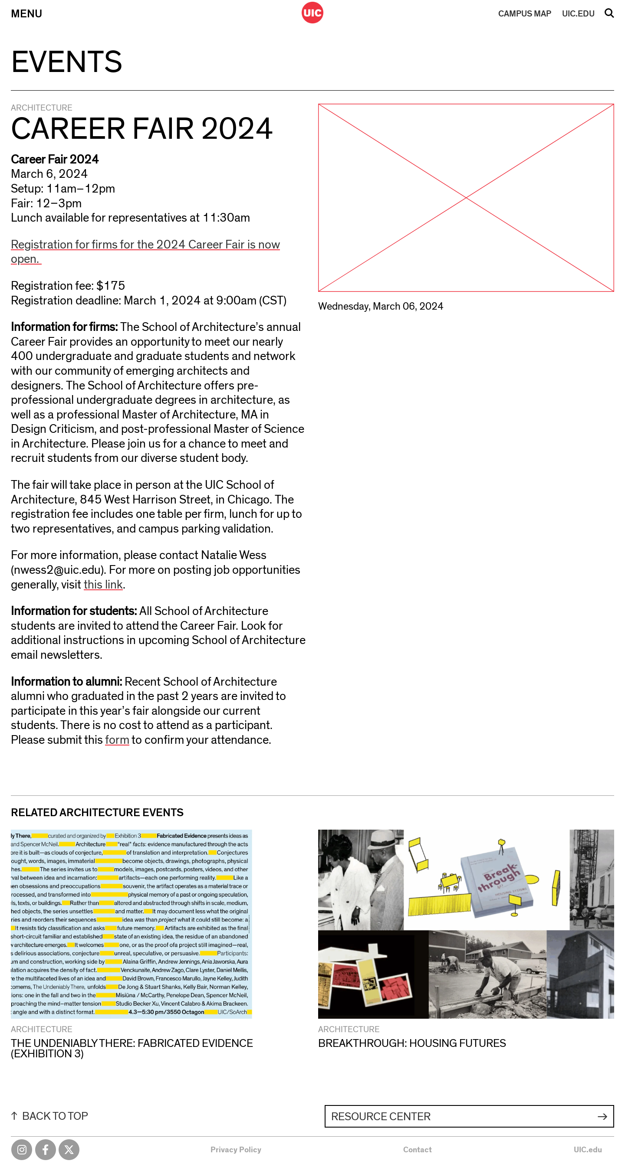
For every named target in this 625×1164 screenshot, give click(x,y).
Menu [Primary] (26, 14)
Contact (417, 1150)
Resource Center (381, 1116)
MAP (524, 14)
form (117, 740)
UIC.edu (588, 1150)
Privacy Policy (236, 1150)
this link (103, 585)
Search (609, 16)
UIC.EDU (578, 14)
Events (66, 62)
